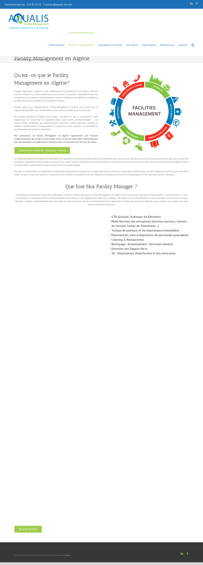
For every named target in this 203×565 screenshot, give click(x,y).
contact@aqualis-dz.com (58, 4)
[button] (193, 45)
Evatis (67, 555)
